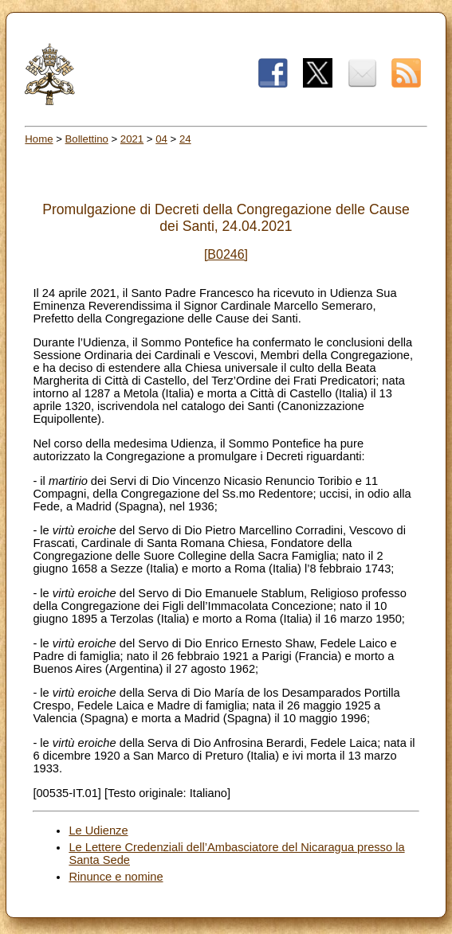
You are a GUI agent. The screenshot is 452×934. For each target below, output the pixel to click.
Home (39, 139)
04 (161, 139)
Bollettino (86, 139)
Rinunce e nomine (116, 876)
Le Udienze (98, 830)
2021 (131, 139)
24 (185, 139)
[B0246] (226, 254)
